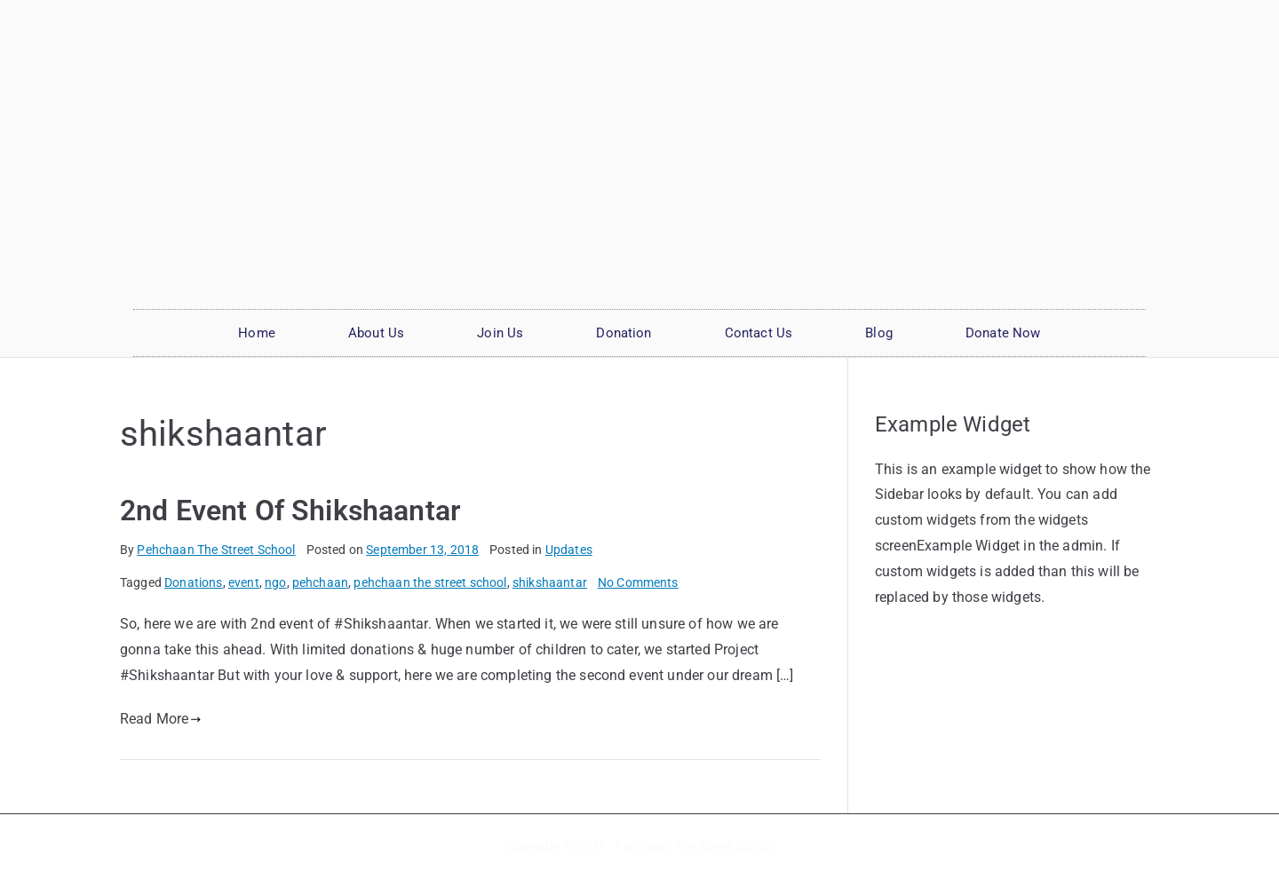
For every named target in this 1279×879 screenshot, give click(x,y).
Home (256, 333)
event (243, 582)
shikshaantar (549, 582)
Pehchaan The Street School (216, 549)
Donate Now (1003, 333)
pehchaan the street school (430, 582)
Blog (879, 333)
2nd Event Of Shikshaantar (290, 510)
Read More (161, 718)
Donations (193, 582)
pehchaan (320, 582)
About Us (376, 333)
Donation (623, 333)
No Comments (638, 582)
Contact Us (759, 333)
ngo (275, 582)
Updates (568, 549)
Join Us (500, 333)
